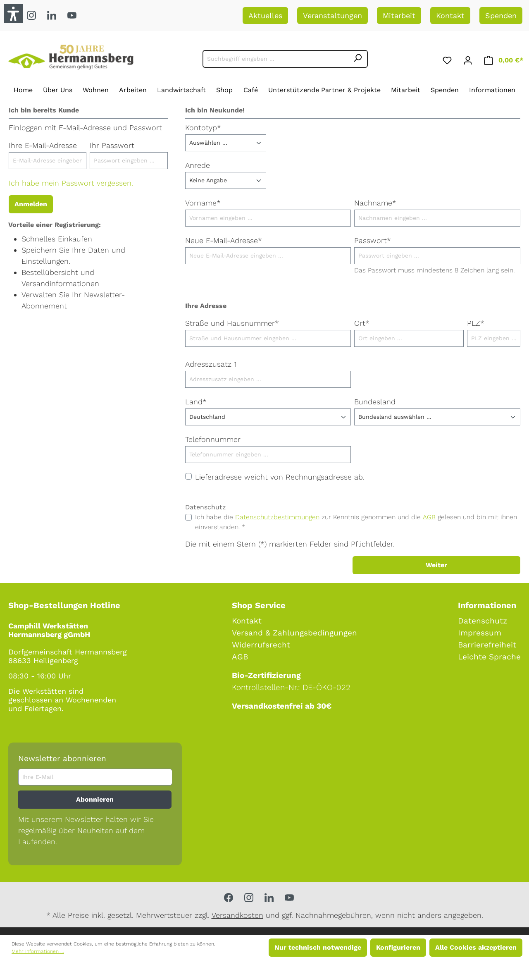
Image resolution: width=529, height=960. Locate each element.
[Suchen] (358, 59)
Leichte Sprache (489, 656)
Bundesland (375, 401)
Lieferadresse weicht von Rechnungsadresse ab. (280, 477)
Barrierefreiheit (487, 645)
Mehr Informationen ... (38, 951)
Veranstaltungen (332, 15)
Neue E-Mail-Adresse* (223, 240)
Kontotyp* (203, 127)
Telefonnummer (213, 439)
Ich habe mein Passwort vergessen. (71, 183)
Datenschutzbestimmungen (277, 517)
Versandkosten (237, 915)
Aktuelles (265, 15)
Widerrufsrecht (261, 645)
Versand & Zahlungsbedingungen (294, 633)
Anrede (197, 165)
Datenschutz (482, 621)
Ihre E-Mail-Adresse (43, 145)
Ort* (361, 323)
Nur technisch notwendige (317, 947)
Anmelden (30, 204)
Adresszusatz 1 (210, 364)
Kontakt (450, 15)
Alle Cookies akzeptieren (476, 947)
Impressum (479, 633)
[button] (13, 13)
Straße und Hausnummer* (232, 323)
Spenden (501, 15)
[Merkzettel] (447, 58)
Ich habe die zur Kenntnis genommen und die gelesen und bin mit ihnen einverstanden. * (356, 522)
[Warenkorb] (503, 58)
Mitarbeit (399, 15)
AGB (429, 517)
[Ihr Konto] (468, 58)
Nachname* (375, 202)
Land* (196, 401)
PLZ (475, 323)
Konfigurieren (398, 947)
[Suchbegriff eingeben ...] (275, 59)
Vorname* (203, 202)
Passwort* (372, 240)
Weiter (436, 565)
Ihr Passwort (112, 145)
